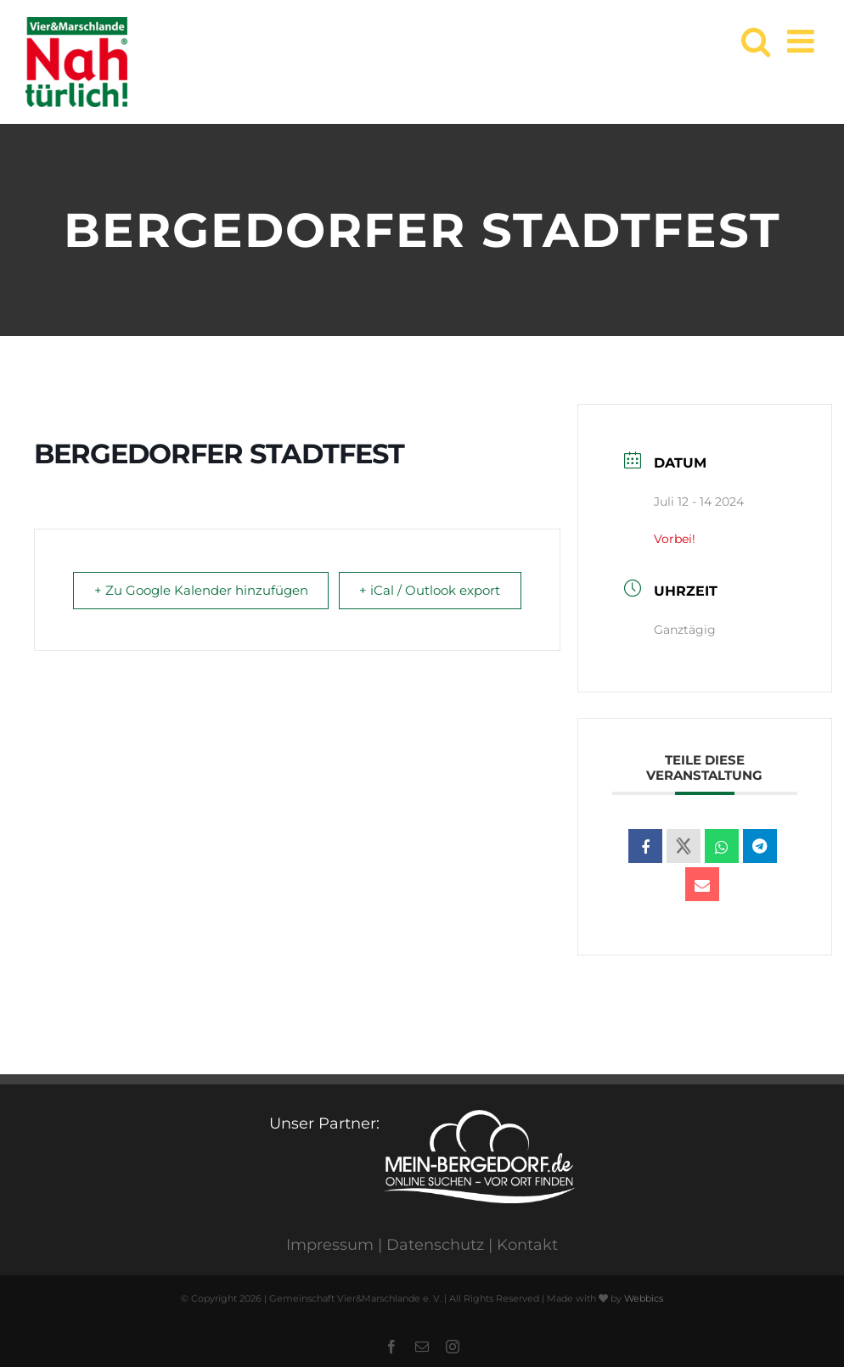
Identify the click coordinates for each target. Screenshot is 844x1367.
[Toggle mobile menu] (803, 41)
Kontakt (527, 1244)
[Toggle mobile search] (755, 41)
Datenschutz (435, 1244)
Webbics (643, 1298)
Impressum (330, 1244)
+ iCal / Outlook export (481, 603)
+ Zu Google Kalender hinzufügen (154, 603)
